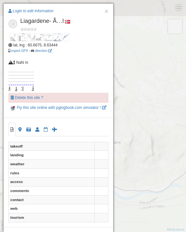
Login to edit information (30, 11)
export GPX (19, 51)
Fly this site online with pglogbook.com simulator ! (58, 107)
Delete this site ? (27, 97)
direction (43, 51)
